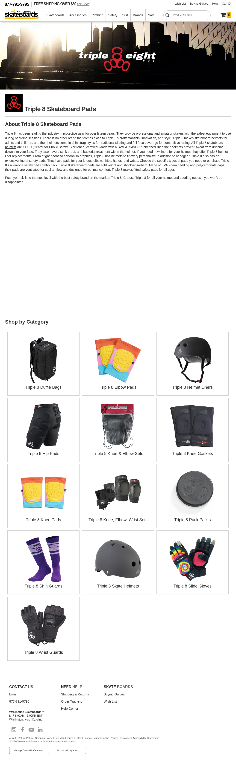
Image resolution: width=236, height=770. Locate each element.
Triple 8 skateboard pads (77, 165)
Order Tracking (72, 701)
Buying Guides (199, 3)
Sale (151, 15)
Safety (112, 15)
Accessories (78, 15)
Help (215, 3)
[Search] (187, 15)
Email (13, 694)
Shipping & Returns (75, 694)
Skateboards (55, 15)
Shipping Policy (43, 738)
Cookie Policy (109, 738)
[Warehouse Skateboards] (24, 15)
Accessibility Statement (146, 738)
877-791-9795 (17, 4)
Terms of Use (74, 738)
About (12, 738)
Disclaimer (124, 738)
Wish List (180, 3)
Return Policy (25, 738)
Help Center (69, 708)
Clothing (97, 15)
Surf (125, 15)
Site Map (59, 738)
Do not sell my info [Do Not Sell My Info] (67, 750)
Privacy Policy (91, 738)
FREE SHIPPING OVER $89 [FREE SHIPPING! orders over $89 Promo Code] (61, 4)
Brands (138, 15)
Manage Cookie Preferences (28, 750)
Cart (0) (226, 3)
